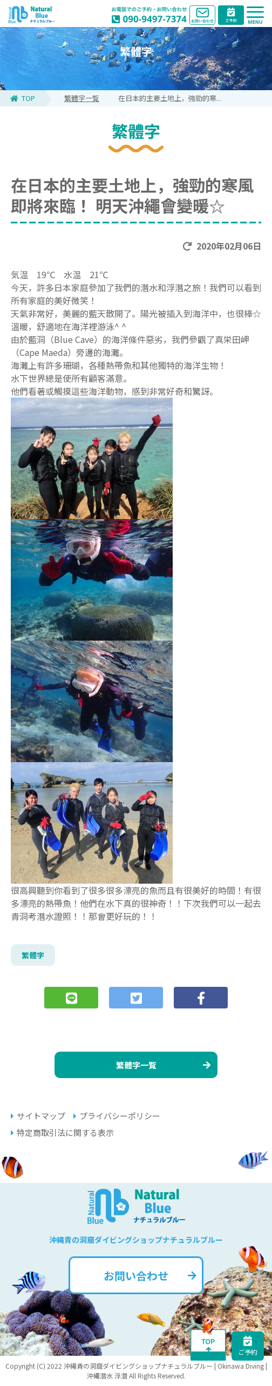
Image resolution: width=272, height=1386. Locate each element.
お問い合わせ (150, 1275)
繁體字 (33, 955)
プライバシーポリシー (116, 1115)
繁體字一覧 (81, 98)
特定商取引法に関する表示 (62, 1132)
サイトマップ (38, 1115)
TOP (22, 98)
